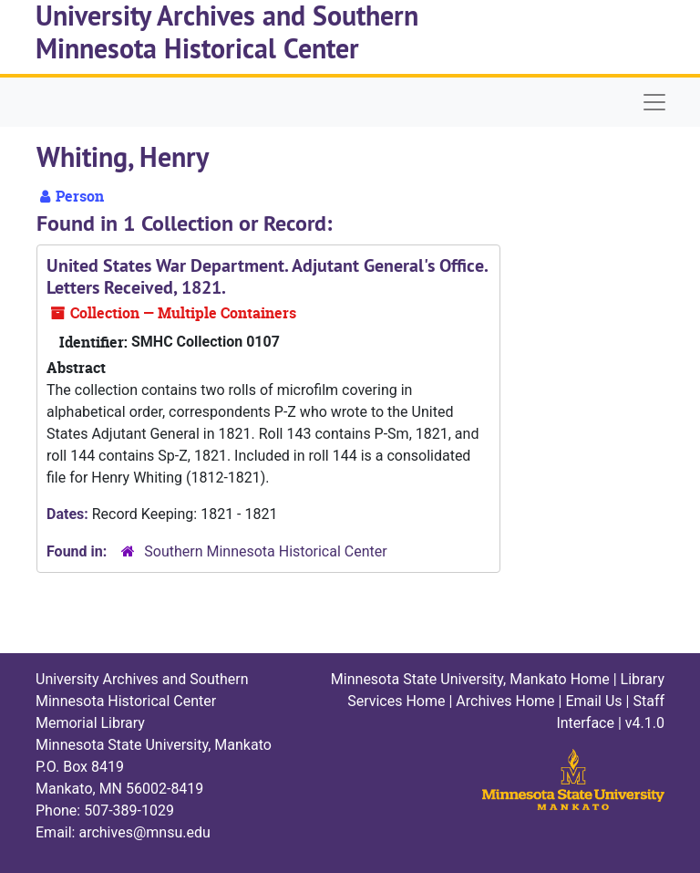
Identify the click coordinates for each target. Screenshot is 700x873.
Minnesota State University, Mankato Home (470, 679)
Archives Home (505, 701)
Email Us (593, 701)
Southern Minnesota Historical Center (265, 551)
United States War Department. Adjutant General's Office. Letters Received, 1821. (267, 276)
